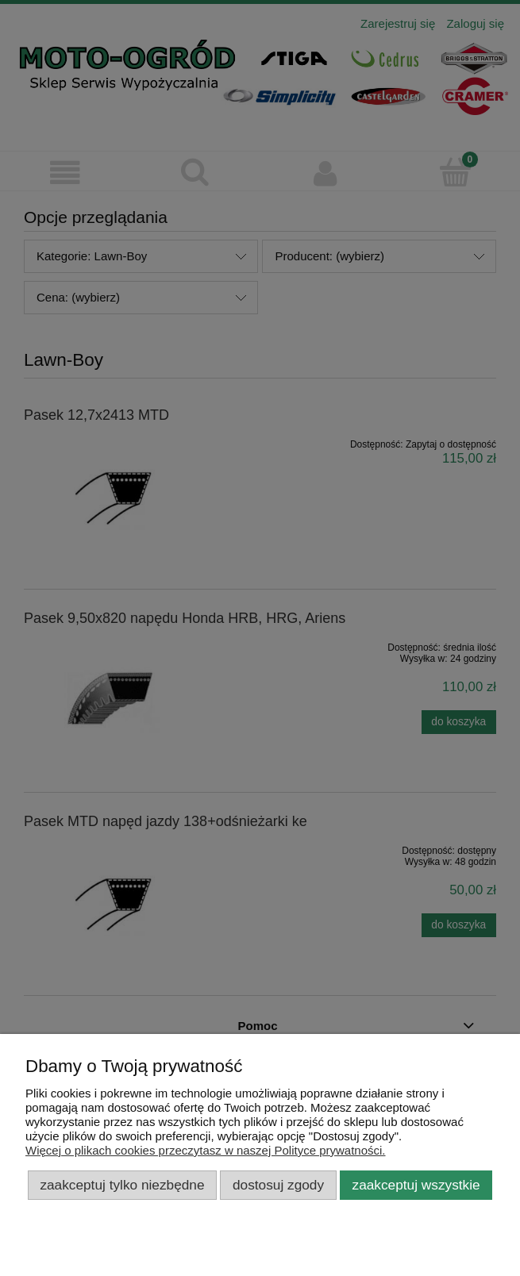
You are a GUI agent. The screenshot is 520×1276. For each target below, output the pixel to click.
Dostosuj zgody (278, 1185)
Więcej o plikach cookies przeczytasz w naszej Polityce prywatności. (205, 1150)
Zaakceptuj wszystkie (416, 1185)
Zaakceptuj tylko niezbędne (122, 1185)
